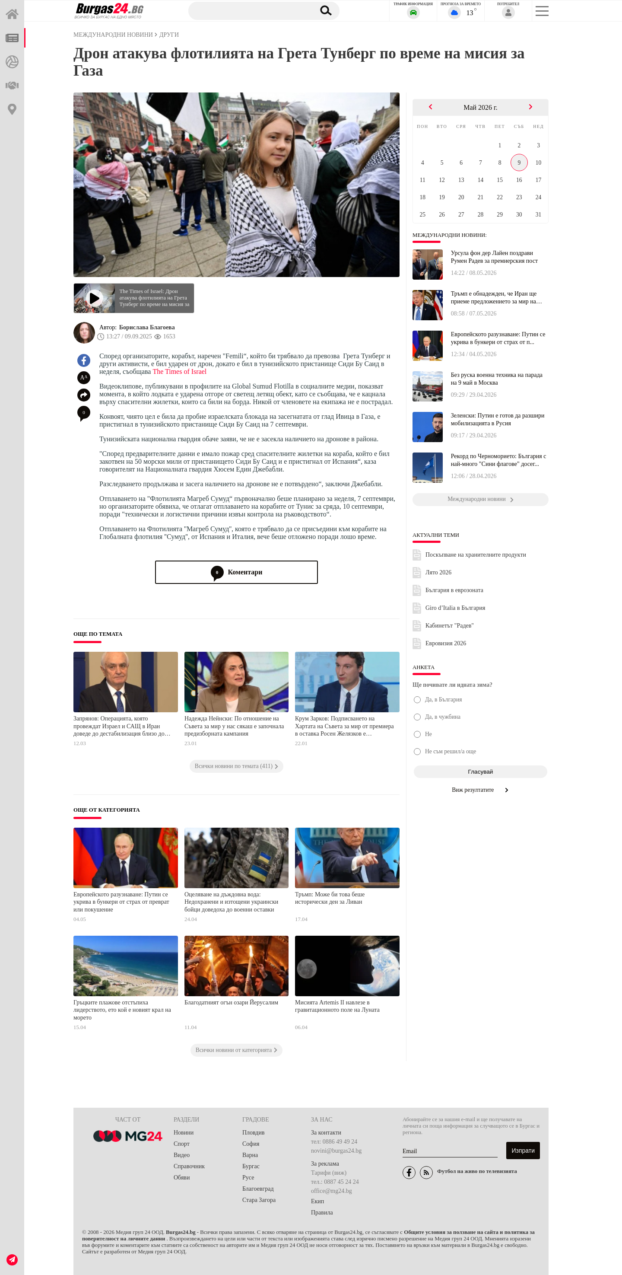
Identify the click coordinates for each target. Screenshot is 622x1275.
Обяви (182, 1177)
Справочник (189, 1166)
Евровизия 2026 (445, 643)
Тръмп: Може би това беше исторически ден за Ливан (330, 898)
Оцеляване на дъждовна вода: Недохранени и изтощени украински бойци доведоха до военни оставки (231, 902)
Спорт (182, 1144)
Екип (317, 1201)
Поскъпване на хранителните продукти (475, 554)
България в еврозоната (454, 590)
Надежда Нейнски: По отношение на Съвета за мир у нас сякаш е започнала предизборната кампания (234, 726)
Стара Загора (259, 1200)
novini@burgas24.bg (336, 1151)
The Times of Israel (179, 371)
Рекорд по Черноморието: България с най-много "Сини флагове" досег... (498, 460)
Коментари (237, 572)
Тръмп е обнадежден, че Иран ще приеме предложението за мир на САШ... (494, 297)
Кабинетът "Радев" (449, 625)
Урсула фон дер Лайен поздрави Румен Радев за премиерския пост (494, 257)
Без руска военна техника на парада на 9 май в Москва (497, 379)
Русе (248, 1177)
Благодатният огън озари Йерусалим (231, 1002)
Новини (184, 1132)
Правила (322, 1212)
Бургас (251, 1166)
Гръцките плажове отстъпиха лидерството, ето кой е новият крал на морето (122, 1010)
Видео (182, 1155)
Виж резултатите (480, 790)
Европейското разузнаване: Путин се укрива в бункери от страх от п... (498, 338)
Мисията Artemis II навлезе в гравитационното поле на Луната (337, 1006)
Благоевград (258, 1189)
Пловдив (253, 1132)
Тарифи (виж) (328, 1173)
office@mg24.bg (331, 1191)
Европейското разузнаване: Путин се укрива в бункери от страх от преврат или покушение (121, 902)
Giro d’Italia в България (455, 608)
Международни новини (113, 35)
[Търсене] (247, 10)
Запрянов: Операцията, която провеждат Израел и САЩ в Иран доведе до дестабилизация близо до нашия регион (119, 726)
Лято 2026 (438, 572)
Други (169, 35)
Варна (250, 1155)
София (250, 1144)
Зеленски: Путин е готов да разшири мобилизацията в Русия (498, 419)
